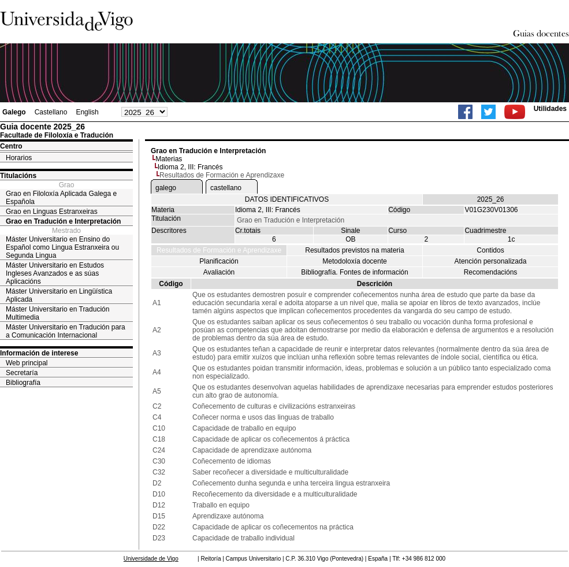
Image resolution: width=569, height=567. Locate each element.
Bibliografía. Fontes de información (354, 272)
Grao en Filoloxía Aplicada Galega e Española (61, 198)
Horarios (19, 158)
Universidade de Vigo (151, 558)
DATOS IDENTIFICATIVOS (287, 199)
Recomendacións (491, 272)
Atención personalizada (491, 261)
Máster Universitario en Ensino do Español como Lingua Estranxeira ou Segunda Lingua (62, 247)
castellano (225, 188)
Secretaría (22, 373)
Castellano (51, 112)
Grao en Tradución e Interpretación (63, 221)
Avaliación (219, 272)
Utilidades (550, 109)
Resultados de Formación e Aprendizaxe (219, 250)
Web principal (26, 363)
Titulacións (18, 176)
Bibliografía (23, 383)
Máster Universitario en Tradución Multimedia (57, 313)
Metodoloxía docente (354, 261)
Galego (14, 112)
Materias (168, 159)
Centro (11, 146)
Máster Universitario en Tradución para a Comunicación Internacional (65, 331)
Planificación (218, 261)
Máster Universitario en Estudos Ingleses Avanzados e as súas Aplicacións (55, 273)
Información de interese (39, 353)
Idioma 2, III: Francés (190, 167)
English (87, 112)
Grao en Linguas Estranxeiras (52, 211)
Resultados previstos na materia (354, 250)
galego (165, 188)
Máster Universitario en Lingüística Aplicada (59, 295)
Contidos (490, 250)
